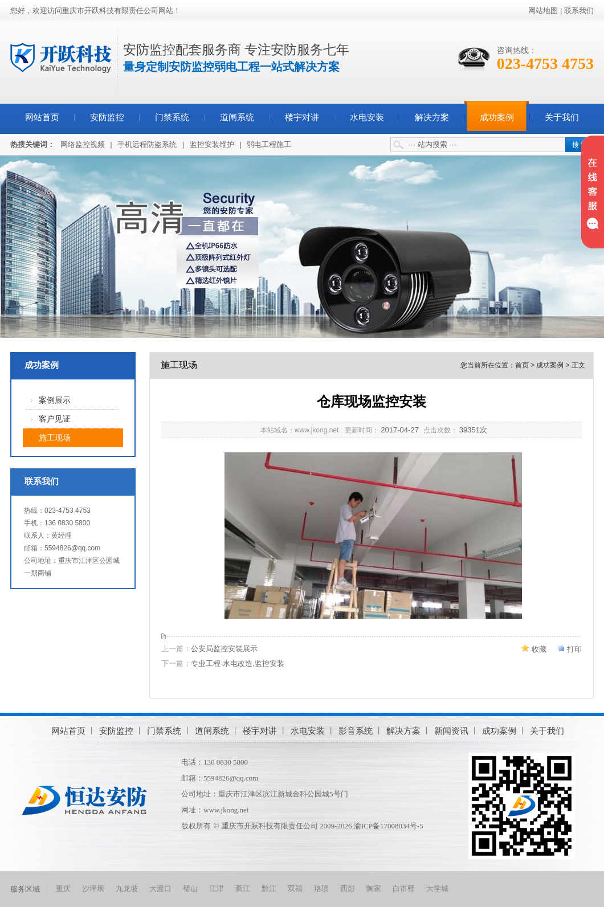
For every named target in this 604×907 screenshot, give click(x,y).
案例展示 (55, 400)
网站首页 (42, 117)
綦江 (242, 888)
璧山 (190, 888)
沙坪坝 (93, 888)
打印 (574, 649)
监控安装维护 (212, 144)
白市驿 (404, 888)
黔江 (269, 888)
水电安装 (367, 117)
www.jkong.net (225, 810)
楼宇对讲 (302, 117)
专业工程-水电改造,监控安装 (237, 663)
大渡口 (160, 888)
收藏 (539, 649)
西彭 (347, 888)
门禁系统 (172, 117)
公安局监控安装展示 (224, 648)
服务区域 (25, 889)
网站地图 (543, 10)
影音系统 (355, 731)
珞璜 (321, 888)
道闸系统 (237, 117)
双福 (295, 888)
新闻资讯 (451, 731)
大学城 (437, 888)
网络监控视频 (82, 144)
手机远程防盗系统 (147, 144)
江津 (216, 888)
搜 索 (579, 145)
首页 (522, 365)
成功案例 (497, 117)
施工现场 (55, 438)
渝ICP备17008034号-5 (388, 826)
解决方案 (432, 117)
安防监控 (107, 117)
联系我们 (579, 10)
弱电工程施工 (269, 144)
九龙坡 (127, 888)
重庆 (63, 888)
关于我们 (562, 117)
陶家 (373, 888)
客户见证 (55, 419)
